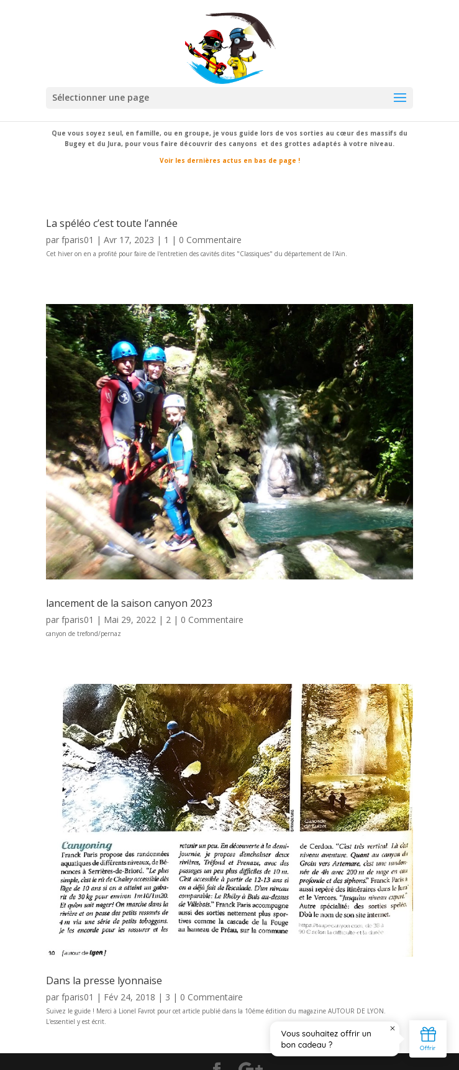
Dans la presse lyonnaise (104, 980)
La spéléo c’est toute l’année (112, 223)
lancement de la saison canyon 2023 (129, 603)
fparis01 (77, 240)
